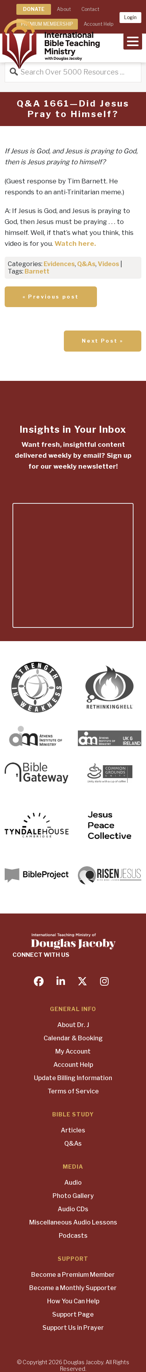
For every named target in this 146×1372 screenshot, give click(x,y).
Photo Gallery (73, 1196)
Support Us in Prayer (73, 1327)
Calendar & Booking (73, 1038)
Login (130, 17)
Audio (73, 1182)
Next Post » (102, 341)
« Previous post (51, 296)
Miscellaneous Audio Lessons (73, 1222)
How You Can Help (73, 1301)
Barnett (37, 271)
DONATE (33, 9)
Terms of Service (73, 1091)
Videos (108, 264)
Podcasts (73, 1235)
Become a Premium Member (73, 1274)
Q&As (86, 264)
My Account (73, 1051)
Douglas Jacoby (83, 1362)
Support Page (73, 1314)
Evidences (59, 264)
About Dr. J (73, 1025)
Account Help (73, 1064)
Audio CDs (73, 1209)
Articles (73, 1130)
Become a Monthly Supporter (73, 1288)
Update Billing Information (73, 1078)
